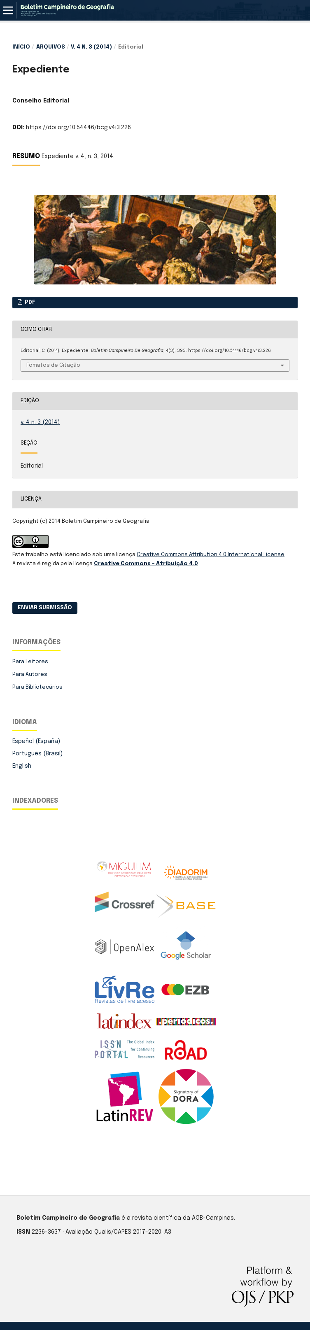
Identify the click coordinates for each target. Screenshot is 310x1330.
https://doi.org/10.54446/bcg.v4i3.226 (78, 127)
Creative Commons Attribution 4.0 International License (210, 554)
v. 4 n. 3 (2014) (91, 47)
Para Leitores (30, 661)
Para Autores (29, 674)
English (21, 766)
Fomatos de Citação (53, 365)
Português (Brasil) (37, 754)
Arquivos (50, 47)
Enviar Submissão (45, 607)
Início (21, 47)
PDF (29, 302)
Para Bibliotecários (37, 687)
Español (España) (36, 741)
